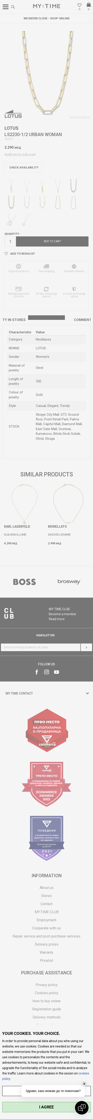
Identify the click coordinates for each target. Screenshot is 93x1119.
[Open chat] (81, 1108)
